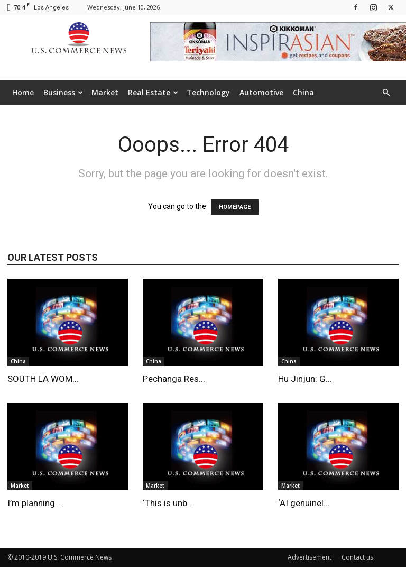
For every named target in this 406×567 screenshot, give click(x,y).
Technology (208, 92)
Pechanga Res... (174, 378)
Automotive (261, 92)
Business (63, 92)
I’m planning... (34, 503)
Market (104, 92)
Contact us (357, 557)
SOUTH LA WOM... (43, 378)
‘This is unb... (168, 503)
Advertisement (309, 557)
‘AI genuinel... (304, 503)
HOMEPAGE (235, 207)
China (303, 92)
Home (23, 92)
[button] (386, 93)
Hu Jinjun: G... (305, 378)
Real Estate (153, 92)
